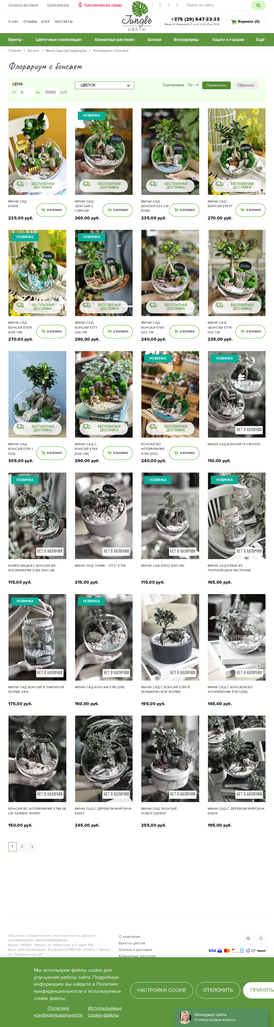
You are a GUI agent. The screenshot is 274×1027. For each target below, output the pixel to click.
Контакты (63, 22)
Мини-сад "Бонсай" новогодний (159, 811)
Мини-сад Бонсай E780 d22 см (152, 327)
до (38, 92)
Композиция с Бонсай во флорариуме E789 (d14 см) (32, 568)
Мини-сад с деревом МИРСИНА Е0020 (236, 811)
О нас (13, 22)
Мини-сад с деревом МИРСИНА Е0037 (103, 811)
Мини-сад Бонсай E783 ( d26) (20, 449)
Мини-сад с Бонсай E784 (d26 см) (86, 449)
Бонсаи (154, 39)
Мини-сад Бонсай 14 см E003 (234, 444)
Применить (216, 85)
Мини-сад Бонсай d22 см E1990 (155, 206)
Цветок (88, 85)
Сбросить (246, 85)
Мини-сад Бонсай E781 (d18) (100, 687)
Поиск (258, 5)
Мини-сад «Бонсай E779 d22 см (220, 327)
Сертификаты (58, 5)
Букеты (15, 39)
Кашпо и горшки (228, 39)
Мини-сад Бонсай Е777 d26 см (86, 327)
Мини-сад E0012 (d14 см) (162, 566)
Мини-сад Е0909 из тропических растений (229, 568)
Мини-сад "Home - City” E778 (100, 566)
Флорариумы (185, 39)
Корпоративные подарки (104, 5)
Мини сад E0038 (17, 203)
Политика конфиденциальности (58, 1011)
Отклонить (218, 990)
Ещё (260, 39)
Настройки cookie (161, 990)
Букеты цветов (132, 943)
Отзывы (30, 22)
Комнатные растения (114, 39)
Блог (45, 22)
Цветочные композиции (58, 39)
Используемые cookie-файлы (105, 1011)
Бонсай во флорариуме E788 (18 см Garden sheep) (37, 811)
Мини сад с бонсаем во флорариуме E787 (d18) (230, 689)
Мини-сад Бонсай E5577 (220, 203)
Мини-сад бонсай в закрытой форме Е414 (36, 689)
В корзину (54, 210)
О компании (129, 936)
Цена (17, 84)
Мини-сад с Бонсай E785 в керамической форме (165, 689)
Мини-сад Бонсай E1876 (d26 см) (20, 327)
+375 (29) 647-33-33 (195, 19)
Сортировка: (174, 85)
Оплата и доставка (23, 5)
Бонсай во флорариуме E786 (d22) (153, 449)
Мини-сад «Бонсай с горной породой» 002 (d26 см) (88, 206)
